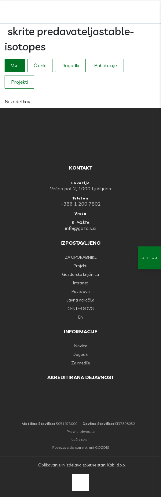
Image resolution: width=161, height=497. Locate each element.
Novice (80, 346)
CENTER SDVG (81, 308)
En (80, 317)
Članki (40, 65)
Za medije (80, 363)
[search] (140, 12)
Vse (15, 65)
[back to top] (80, 482)
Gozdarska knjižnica (80, 274)
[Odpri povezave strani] (153, 12)
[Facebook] (126, 12)
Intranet (80, 283)
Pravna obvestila (81, 431)
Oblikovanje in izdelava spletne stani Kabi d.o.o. (81, 465)
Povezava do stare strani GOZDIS (80, 447)
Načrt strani (80, 439)
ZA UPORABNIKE (81, 257)
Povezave (80, 291)
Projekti (19, 82)
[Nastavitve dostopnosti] (149, 248)
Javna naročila (80, 300)
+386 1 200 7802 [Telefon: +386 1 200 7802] (80, 204)
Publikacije (105, 65)
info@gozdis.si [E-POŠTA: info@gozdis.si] (80, 228)
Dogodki (70, 65)
